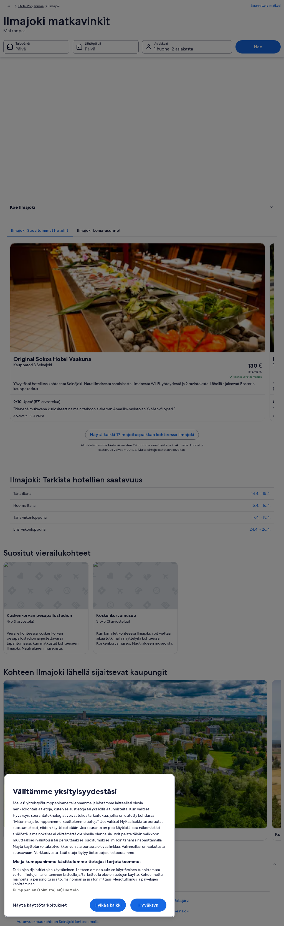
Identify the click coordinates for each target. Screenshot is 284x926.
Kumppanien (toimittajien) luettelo (46, 890)
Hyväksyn (148, 905)
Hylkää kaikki (108, 905)
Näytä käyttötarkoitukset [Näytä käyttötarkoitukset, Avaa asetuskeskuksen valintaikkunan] (40, 905)
